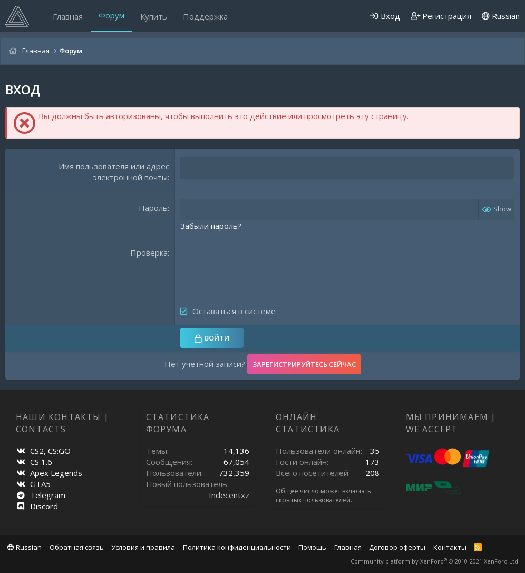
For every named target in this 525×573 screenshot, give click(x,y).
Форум (111, 15)
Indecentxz (229, 495)
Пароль (153, 207)
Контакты (449, 547)
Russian (501, 16)
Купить (153, 16)
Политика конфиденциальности (237, 547)
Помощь (312, 547)
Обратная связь (77, 547)
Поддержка (205, 16)
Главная (68, 16)
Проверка (149, 252)
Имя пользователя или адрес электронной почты (114, 171)
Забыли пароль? (210, 225)
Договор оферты (397, 547)
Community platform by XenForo (435, 561)
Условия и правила (143, 547)
